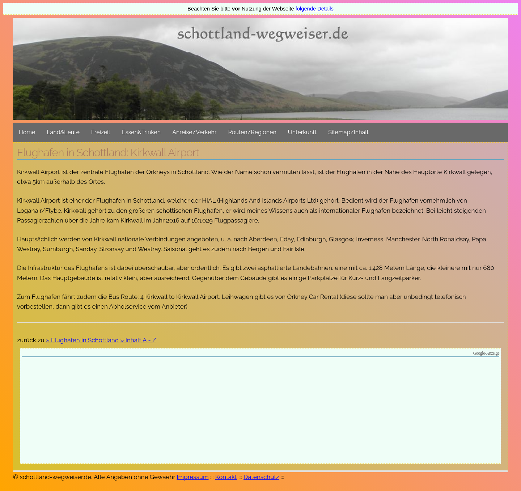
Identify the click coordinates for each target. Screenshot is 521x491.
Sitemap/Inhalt (348, 132)
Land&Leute (63, 132)
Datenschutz (261, 477)
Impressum (192, 477)
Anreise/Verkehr (194, 132)
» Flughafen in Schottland (82, 340)
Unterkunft (302, 132)
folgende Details (315, 9)
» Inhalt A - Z (138, 340)
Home (27, 132)
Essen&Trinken (141, 132)
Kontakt (226, 477)
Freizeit (100, 132)
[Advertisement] (260, 411)
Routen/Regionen (252, 132)
